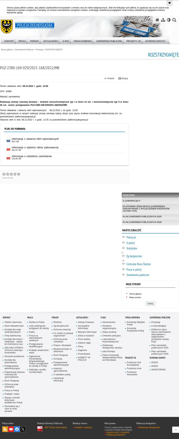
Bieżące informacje (87, 332)
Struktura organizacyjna (109, 327)
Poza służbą (84, 339)
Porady (55, 317)
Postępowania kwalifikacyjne (36, 345)
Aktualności (82, 317)
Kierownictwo (108, 322)
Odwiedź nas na (11, 429)
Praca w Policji (12, 390)
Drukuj (123, 78)
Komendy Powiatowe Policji (135, 329)
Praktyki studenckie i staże (39, 351)
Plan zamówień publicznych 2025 (142, 216)
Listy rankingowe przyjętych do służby (39, 327)
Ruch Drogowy (12, 381)
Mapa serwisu (135, 297)
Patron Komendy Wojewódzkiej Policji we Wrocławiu (112, 357)
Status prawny (109, 332)
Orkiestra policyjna (111, 336)
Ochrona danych (157, 357)
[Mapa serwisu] (163, 20)
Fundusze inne (134, 368)
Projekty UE (130, 357)
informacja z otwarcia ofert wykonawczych (35, 138)
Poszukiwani (84, 354)
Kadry (32, 332)
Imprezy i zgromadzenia (60, 369)
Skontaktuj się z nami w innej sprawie (12, 408)
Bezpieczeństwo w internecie (62, 350)
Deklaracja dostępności (149, 427)
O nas (103, 317)
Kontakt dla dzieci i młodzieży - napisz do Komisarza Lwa (14, 341)
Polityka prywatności (115, 435)
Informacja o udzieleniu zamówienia (32, 156)
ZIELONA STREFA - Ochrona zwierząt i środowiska (14, 350)
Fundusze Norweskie (132, 373)
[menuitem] (9, 40)
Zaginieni (82, 350)
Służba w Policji (36, 322)
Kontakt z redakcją (83, 427)
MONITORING (158, 370)
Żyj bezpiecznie (61, 326)
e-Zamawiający (131, 201)
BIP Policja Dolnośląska (56, 427)
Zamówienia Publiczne (24, 50)
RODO (154, 366)
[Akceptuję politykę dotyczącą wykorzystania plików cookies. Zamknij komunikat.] (169, 3)
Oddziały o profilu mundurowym (37, 371)
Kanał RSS (5, 429)
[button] (174, 20)
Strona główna (7, 50)
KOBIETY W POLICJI (84, 359)
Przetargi (39, 50)
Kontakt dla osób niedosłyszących (13, 331)
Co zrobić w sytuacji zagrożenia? (63, 334)
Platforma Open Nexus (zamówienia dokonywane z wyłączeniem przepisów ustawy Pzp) (146, 208)
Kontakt (6, 317)
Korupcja (57, 359)
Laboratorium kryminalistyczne (110, 340)
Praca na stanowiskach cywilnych (35, 338)
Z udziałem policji (61, 375)
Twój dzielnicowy (13, 336)
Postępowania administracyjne (12, 367)
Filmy (80, 346)
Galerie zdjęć (84, 343)
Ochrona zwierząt (62, 330)
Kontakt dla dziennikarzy (11, 361)
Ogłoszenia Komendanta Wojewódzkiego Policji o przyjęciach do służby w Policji (38, 361)
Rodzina (57, 322)
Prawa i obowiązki (62, 345)
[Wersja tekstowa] (169, 20)
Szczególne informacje (83, 327)
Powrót (109, 78)
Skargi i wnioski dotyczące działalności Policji (13, 400)
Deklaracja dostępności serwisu (112, 346)
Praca (30, 317)
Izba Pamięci (108, 351)
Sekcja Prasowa (86, 322)
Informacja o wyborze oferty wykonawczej (35, 147)
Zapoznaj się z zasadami (117, 432)
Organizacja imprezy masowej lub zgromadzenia (15, 374)
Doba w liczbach (86, 336)
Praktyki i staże (12, 394)
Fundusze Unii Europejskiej (134, 363)
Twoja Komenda (132, 317)
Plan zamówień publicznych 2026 (142, 222)
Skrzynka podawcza (14, 356)
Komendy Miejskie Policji (136, 323)
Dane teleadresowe (14, 326)
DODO (154, 362)
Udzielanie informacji (58, 379)
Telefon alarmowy (13, 322)
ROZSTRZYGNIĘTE (53, 50)
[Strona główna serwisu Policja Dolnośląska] (157, 20)
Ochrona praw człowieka (11, 385)
